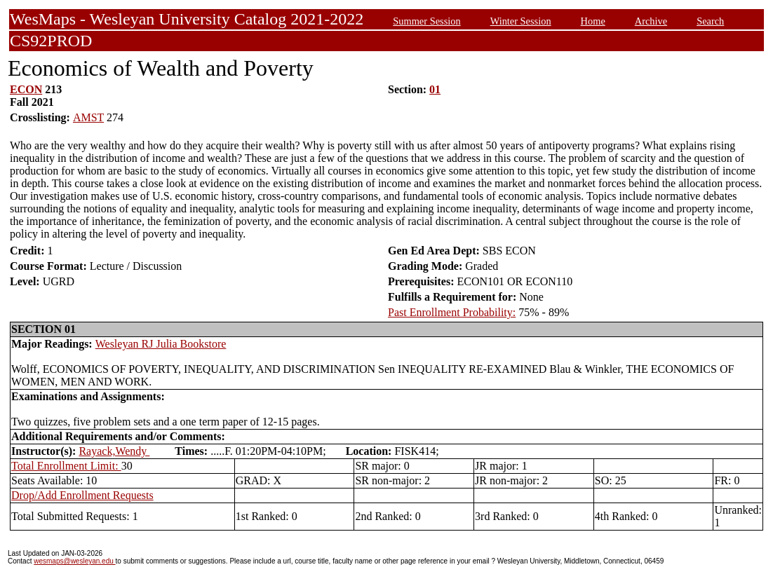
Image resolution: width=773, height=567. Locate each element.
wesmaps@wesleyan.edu (74, 561)
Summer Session (426, 21)
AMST (88, 117)
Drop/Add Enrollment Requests (82, 495)
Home (593, 21)
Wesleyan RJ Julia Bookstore (161, 344)
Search (710, 21)
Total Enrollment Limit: (66, 466)
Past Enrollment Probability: (452, 312)
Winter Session (520, 21)
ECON (26, 89)
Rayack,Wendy (114, 451)
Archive (651, 21)
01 (435, 89)
